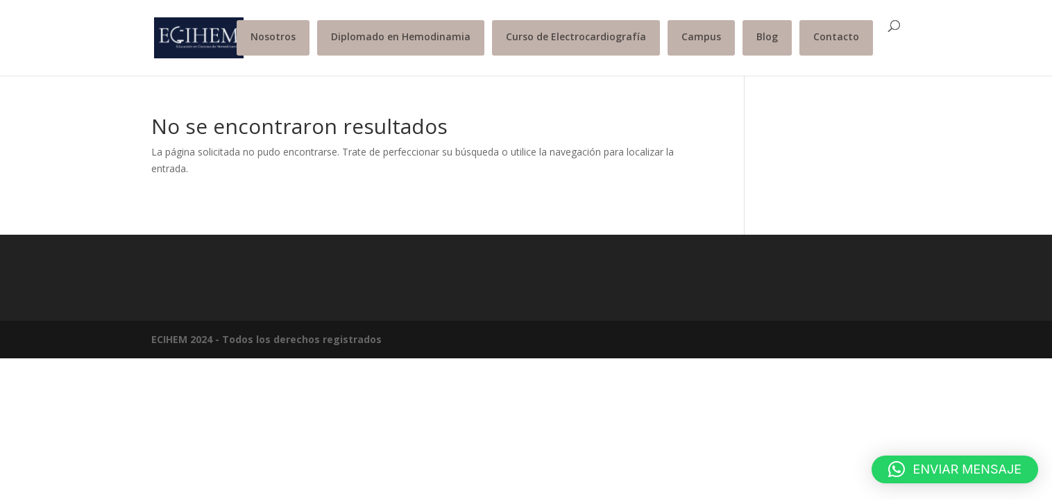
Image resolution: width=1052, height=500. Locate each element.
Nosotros (273, 36)
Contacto (836, 36)
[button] (955, 469)
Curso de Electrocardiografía (576, 36)
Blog (767, 36)
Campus (701, 36)
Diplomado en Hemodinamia (400, 36)
